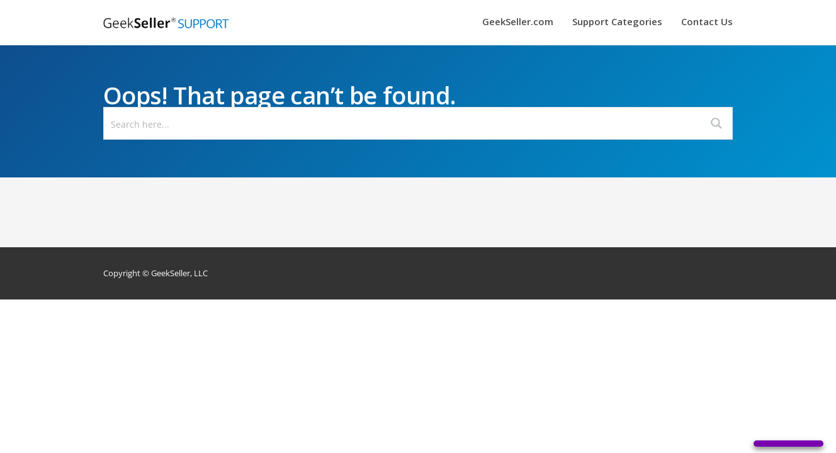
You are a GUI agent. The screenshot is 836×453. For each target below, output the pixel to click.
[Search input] (403, 123)
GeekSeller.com (517, 22)
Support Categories (617, 22)
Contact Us (707, 22)
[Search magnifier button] (716, 123)
